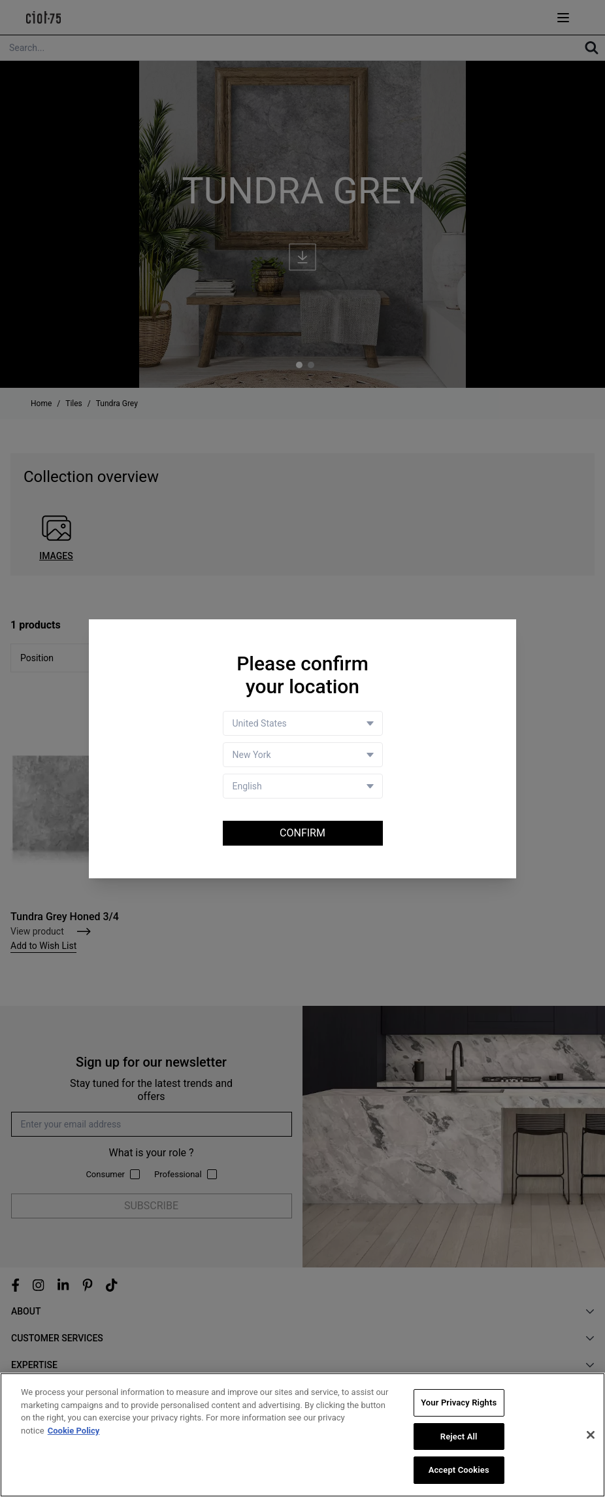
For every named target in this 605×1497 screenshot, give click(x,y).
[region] (302, 1435)
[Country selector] (303, 723)
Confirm (302, 833)
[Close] (590, 1434)
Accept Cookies (459, 1470)
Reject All (459, 1436)
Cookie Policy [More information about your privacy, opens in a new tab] (74, 1431)
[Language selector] (303, 786)
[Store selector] (303, 754)
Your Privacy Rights (459, 1402)
